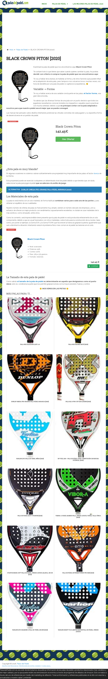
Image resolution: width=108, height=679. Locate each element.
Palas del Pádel (23, 664)
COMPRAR (94, 266)
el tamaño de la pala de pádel (30, 281)
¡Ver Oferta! (68, 139)
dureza (96, 173)
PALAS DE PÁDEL (59, 4)
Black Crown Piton (36, 239)
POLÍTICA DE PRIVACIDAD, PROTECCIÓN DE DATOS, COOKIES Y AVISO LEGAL (26, 666)
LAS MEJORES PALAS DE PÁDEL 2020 (88, 4)
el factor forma (90, 93)
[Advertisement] (54, 32)
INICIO (44, 4)
